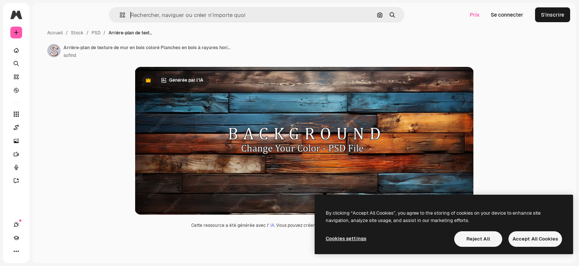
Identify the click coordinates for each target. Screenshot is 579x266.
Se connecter (507, 14)
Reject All (478, 239)
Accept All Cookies (535, 239)
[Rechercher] (44, 63)
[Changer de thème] (43, 251)
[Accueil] (44, 50)
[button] (147, 15)
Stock (133, 33)
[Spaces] (44, 127)
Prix (475, 14)
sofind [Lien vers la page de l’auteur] (126, 55)
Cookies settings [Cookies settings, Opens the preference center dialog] (346, 238)
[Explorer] (44, 90)
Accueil (111, 33)
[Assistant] (44, 181)
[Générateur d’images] (44, 141)
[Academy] (29, 251)
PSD (152, 33)
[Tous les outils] (44, 114)
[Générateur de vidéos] (44, 154)
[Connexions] (16, 251)
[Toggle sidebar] (72, 15)
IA (300, 225)
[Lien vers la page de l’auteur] (110, 50)
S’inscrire (552, 14)
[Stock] (44, 77)
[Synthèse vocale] (44, 167)
